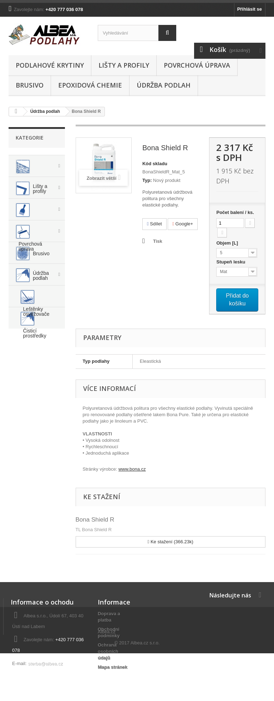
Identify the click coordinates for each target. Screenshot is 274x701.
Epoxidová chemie (90, 85)
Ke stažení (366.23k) (170, 541)
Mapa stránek (112, 667)
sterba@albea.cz (45, 663)
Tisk (157, 241)
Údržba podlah (164, 85)
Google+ (182, 223)
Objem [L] (227, 243)
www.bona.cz (132, 469)
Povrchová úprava (197, 65)
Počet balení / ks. (235, 212)
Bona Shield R (95, 519)
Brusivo (30, 85)
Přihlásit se (249, 9)
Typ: (147, 180)
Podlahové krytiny (50, 65)
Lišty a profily (123, 65)
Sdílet (154, 223)
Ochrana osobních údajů (108, 651)
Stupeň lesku (231, 262)
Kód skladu (154, 163)
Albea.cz (107, 679)
